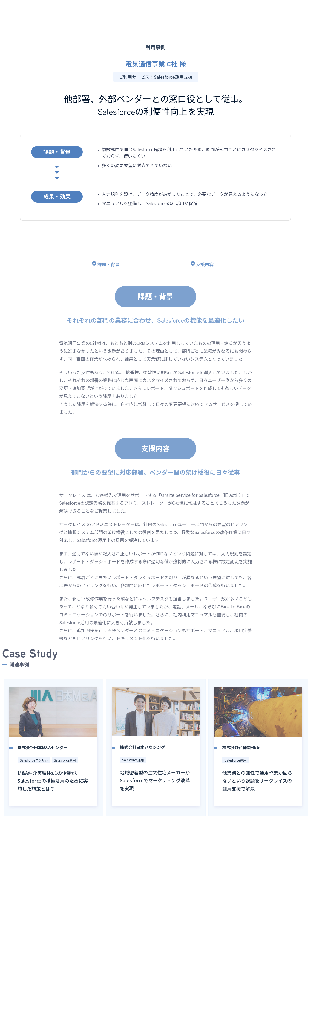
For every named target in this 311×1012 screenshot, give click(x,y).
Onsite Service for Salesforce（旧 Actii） (201, 505)
